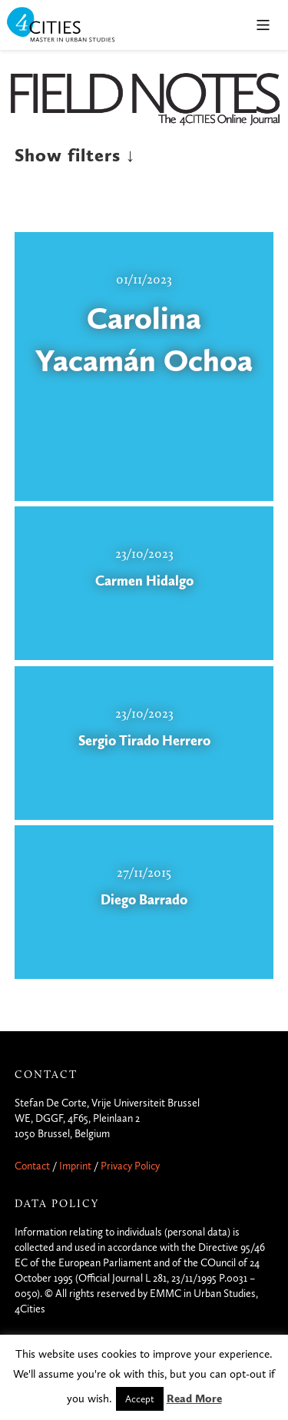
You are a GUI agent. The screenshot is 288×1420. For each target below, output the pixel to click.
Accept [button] (139, 1399)
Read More (194, 1398)
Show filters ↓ (75, 155)
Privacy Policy (130, 1166)
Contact (32, 1166)
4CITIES (71, 25)
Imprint (75, 1166)
